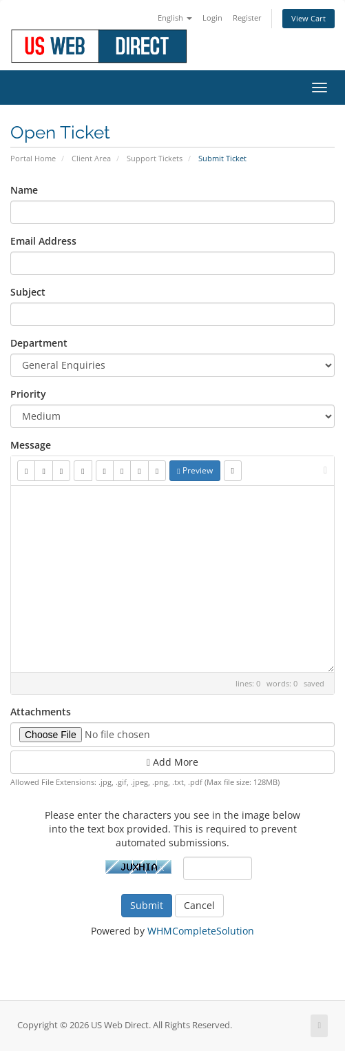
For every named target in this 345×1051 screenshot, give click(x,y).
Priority (28, 393)
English (175, 17)
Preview (194, 470)
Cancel (199, 905)
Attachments (40, 711)
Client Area (91, 158)
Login (212, 17)
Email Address (43, 240)
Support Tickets (154, 158)
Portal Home (33, 158)
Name (24, 189)
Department (38, 342)
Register (247, 17)
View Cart (308, 18)
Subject (27, 291)
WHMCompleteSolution (200, 930)
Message (30, 444)
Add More (172, 761)
